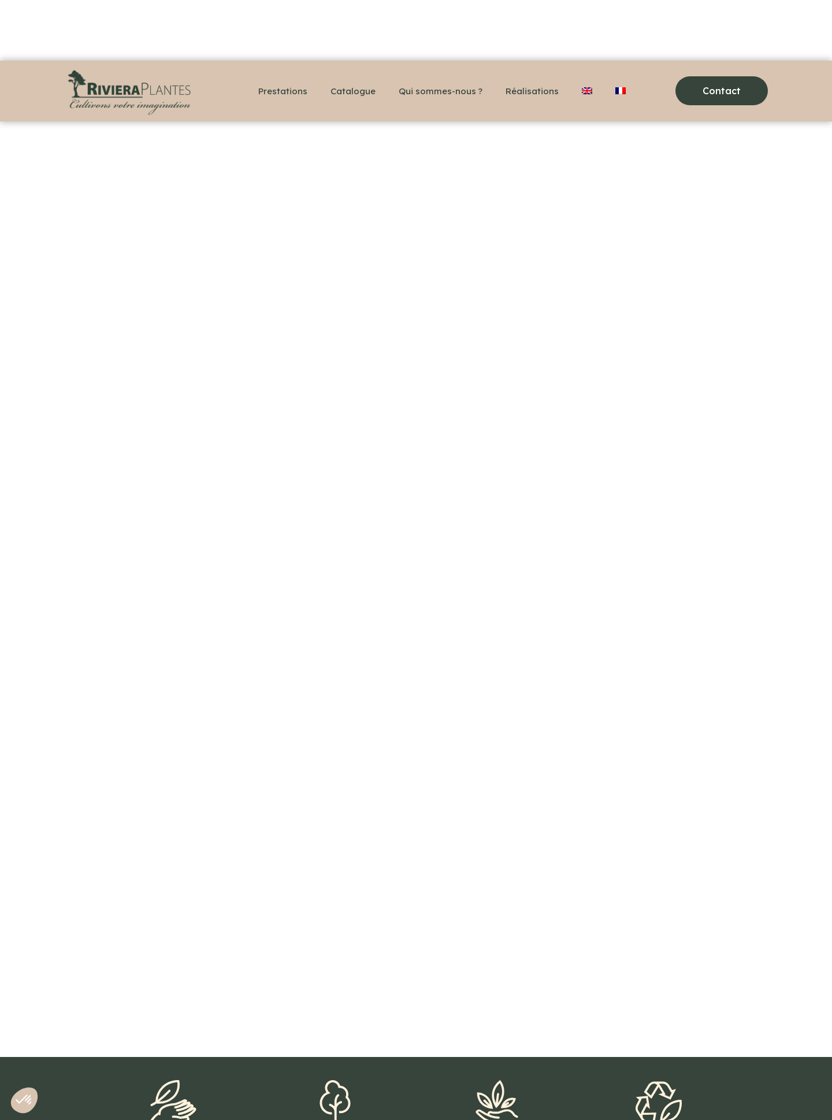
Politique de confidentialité (360, 1091)
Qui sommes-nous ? (440, 91)
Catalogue (353, 91)
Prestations (282, 91)
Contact (185, 1091)
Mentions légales (256, 1091)
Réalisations (532, 91)
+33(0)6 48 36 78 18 (111, 1091)
